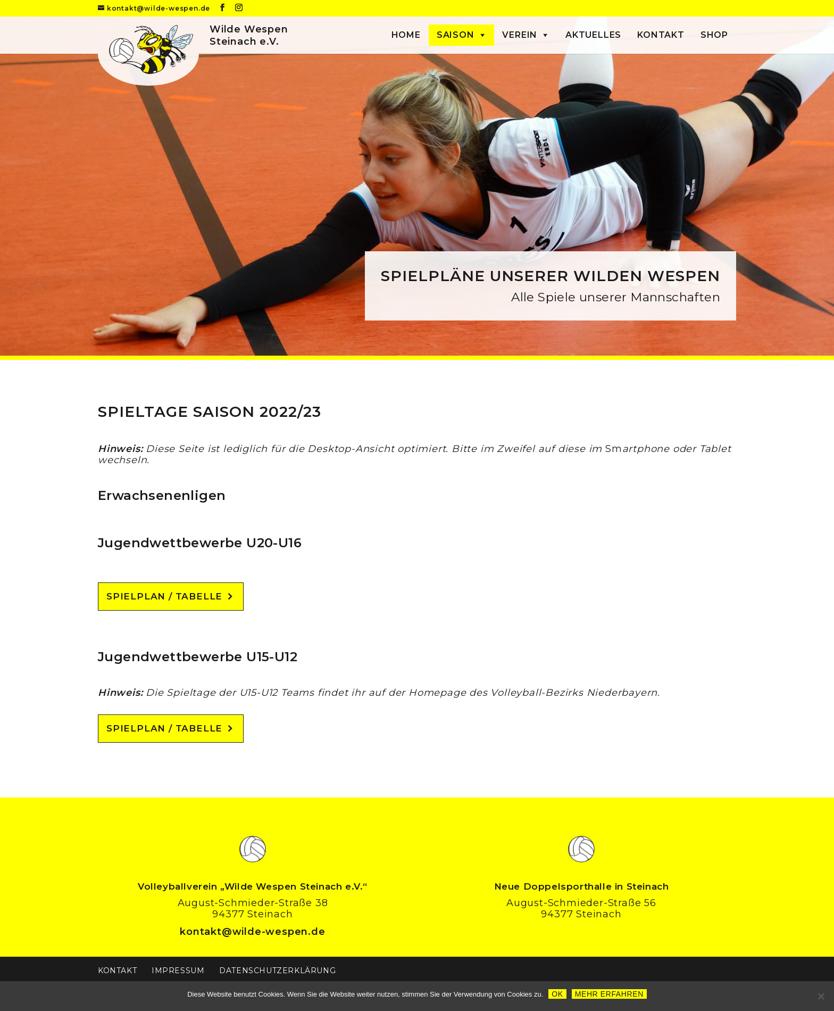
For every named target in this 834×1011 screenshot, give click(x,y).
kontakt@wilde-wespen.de (252, 932)
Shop (714, 35)
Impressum (178, 970)
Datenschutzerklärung (277, 970)
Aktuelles (593, 35)
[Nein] (820, 996)
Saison (455, 35)
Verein (519, 35)
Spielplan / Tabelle (164, 596)
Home (406, 35)
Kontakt (661, 35)
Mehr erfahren (609, 994)
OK (557, 994)
